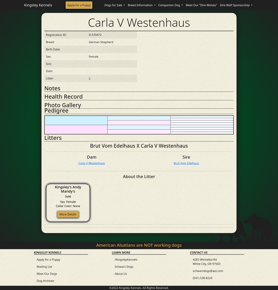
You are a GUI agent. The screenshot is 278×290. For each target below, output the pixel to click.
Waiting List (44, 267)
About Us (121, 274)
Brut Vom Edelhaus (186, 163)
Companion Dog (169, 5)
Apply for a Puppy (79, 5)
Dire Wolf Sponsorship (235, 5)
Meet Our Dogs (47, 274)
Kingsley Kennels (38, 5)
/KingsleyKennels (126, 260)
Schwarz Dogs (124, 267)
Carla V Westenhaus (91, 163)
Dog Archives (45, 281)
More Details (68, 214)
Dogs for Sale (113, 5)
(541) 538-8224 (202, 278)
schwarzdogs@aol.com (208, 271)
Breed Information (140, 5)
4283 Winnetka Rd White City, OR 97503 (206, 262)
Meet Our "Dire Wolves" (201, 5)
